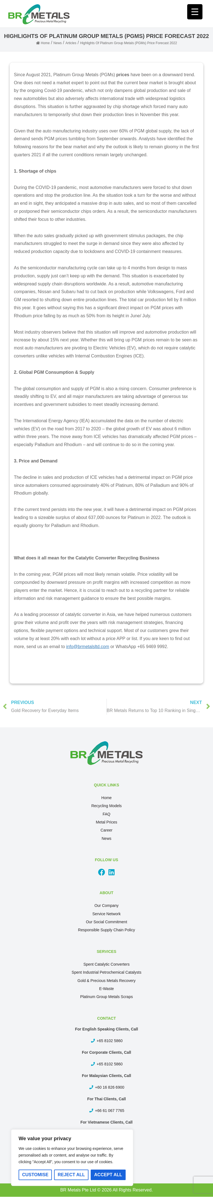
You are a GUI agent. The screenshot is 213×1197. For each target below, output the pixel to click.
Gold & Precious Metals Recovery (106, 980)
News (106, 838)
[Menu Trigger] (194, 11)
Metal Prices (106, 822)
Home (106, 798)
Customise (35, 1174)
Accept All (108, 1174)
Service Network (106, 914)
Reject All (71, 1174)
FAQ (106, 814)
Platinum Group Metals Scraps (106, 996)
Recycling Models (106, 806)
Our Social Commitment (106, 922)
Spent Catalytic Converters (106, 964)
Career (107, 830)
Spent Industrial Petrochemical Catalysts (106, 972)
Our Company (106, 905)
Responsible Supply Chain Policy (106, 930)
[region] (72, 1157)
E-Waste (106, 988)
